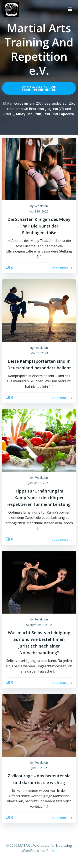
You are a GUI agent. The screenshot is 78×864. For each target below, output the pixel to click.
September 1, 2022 (39, 625)
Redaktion (41, 206)
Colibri (51, 850)
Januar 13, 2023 (39, 483)
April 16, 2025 (39, 211)
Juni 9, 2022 (39, 768)
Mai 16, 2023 (39, 353)
